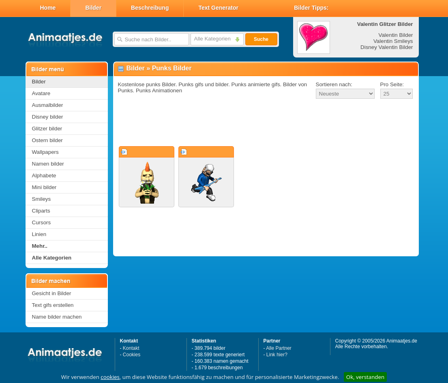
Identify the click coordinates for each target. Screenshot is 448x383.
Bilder (93, 7)
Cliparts (41, 211)
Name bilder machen (57, 317)
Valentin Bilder (396, 35)
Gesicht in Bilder (51, 293)
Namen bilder (48, 164)
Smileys (41, 199)
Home (48, 7)
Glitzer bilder (47, 129)
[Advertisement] (266, 123)
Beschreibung (150, 7)
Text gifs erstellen (53, 305)
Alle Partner (279, 348)
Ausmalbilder (47, 105)
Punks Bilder (172, 68)
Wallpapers (45, 152)
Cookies (131, 354)
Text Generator (218, 7)
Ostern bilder (47, 140)
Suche (261, 39)
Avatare (41, 93)
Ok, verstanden (365, 377)
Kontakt (131, 348)
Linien (39, 234)
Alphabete (44, 175)
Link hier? (276, 354)
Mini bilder (44, 187)
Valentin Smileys (393, 41)
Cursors (41, 222)
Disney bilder (47, 117)
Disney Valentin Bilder (386, 47)
